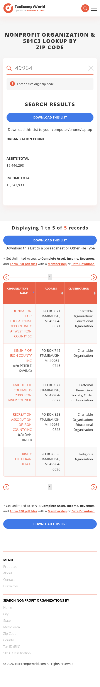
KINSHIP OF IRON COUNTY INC (21, 355)
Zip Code (9, 633)
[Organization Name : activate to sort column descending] (19, 293)
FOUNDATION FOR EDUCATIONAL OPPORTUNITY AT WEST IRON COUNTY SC (21, 323)
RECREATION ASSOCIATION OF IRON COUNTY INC (21, 422)
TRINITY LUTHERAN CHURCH (23, 459)
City (5, 614)
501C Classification (17, 653)
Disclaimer (10, 586)
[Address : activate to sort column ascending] (50, 293)
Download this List (50, 524)
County (8, 640)
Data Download (83, 264)
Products (10, 566)
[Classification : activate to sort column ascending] (80, 293)
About (7, 573)
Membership (57, 264)
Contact (9, 579)
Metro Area (11, 627)
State (7, 620)
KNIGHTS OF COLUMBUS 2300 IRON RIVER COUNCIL (20, 392)
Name (7, 607)
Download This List (50, 117)
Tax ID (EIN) (11, 646)
